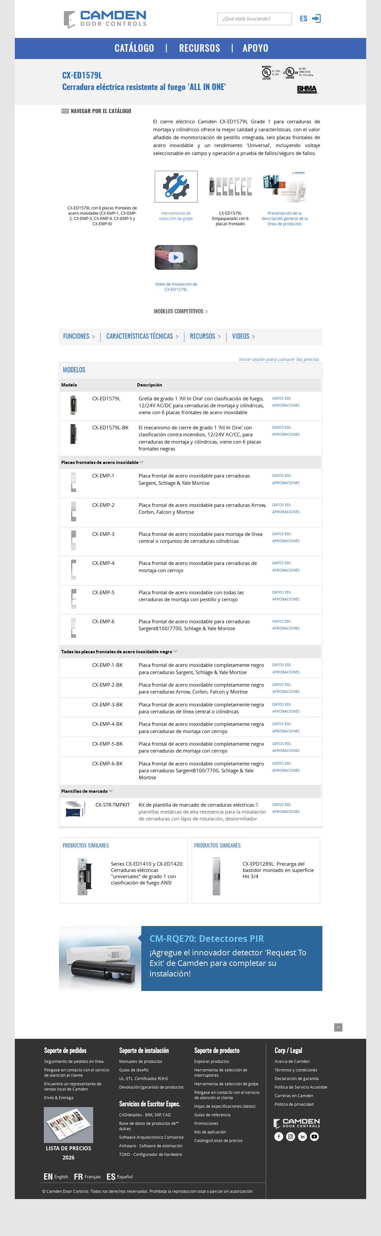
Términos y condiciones (296, 1069)
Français (93, 1177)
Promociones (206, 1123)
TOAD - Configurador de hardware (150, 1154)
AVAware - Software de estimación (150, 1145)
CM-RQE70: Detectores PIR (207, 938)
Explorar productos (211, 1061)
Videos (240, 337)
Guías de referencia (212, 1114)
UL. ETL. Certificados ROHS (143, 1078)
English (61, 1177)
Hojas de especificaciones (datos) (225, 1106)
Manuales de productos (140, 1061)
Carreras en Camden (294, 1095)
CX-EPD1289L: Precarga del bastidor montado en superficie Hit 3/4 (278, 870)
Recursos (202, 337)
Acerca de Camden (292, 1061)
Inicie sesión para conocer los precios (279, 359)
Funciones (76, 337)
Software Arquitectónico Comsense (151, 1137)
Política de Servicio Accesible (301, 1087)
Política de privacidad (294, 1104)
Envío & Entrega (58, 1097)
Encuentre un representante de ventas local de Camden (72, 1086)
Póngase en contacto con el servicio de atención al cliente (76, 1072)
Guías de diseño (134, 1069)
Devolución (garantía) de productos (151, 1087)
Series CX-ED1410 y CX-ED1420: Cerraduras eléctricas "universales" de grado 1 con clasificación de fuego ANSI (147, 873)
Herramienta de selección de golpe (176, 215)
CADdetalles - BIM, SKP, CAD (145, 1114)
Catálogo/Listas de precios (218, 1140)
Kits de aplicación (210, 1131)
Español (125, 1177)
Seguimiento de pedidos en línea (74, 1061)
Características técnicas (139, 337)
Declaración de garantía (297, 1078)
